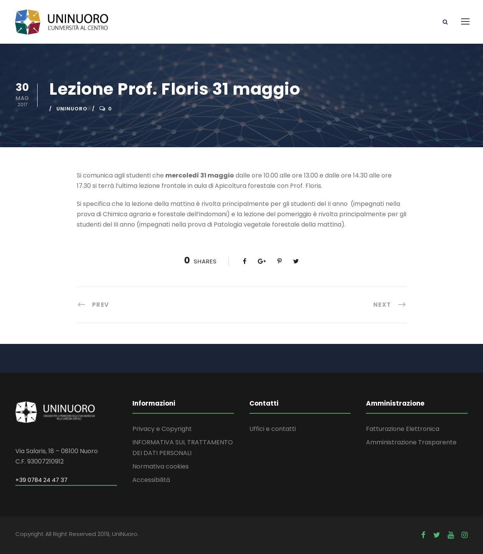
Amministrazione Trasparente (411, 442)
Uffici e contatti (272, 428)
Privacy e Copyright (162, 428)
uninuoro (71, 108)
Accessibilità (151, 479)
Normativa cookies (160, 466)
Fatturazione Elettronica (402, 428)
